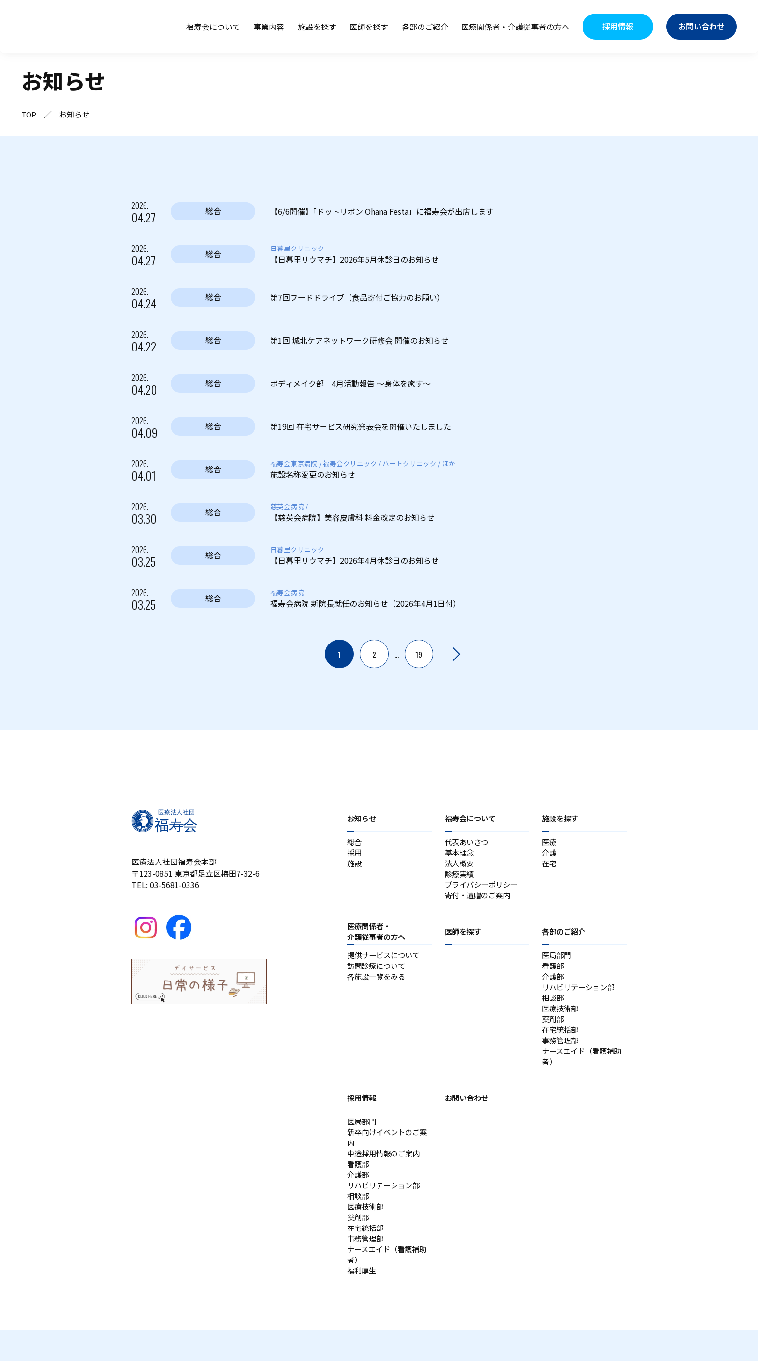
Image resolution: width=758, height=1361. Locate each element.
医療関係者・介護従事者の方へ (515, 26)
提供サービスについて (385, 961)
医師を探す (369, 26)
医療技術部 (561, 1019)
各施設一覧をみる (378, 985)
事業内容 (268, 26)
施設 (355, 866)
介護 (549, 854)
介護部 (553, 985)
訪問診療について (378, 973)
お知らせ (362, 818)
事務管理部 (561, 1054)
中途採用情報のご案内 (385, 1173)
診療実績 (460, 877)
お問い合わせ (468, 1114)
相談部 (553, 1008)
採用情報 (362, 1114)
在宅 (549, 866)
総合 (355, 843)
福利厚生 (362, 1301)
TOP (29, 114)
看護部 (553, 973)
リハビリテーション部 (580, 996)
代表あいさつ (468, 843)
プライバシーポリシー (483, 889)
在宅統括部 (561, 1043)
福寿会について (213, 26)
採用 (355, 854)
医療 (549, 843)
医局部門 (557, 961)
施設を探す (317, 26)
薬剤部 (553, 1031)
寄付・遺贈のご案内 (479, 901)
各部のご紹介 (425, 26)
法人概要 (460, 866)
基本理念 (460, 854)
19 (419, 654)
